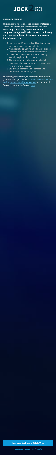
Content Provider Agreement (23, 82)
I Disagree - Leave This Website (28, 448)
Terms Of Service (37, 79)
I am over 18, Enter (28, 442)
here (33, 85)
